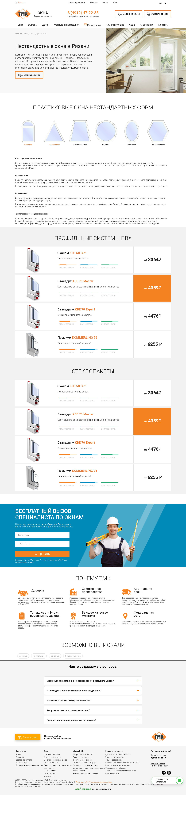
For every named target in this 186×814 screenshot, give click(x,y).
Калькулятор (92, 24)
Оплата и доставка (76, 2)
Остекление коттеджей (66, 24)
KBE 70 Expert (85, 309)
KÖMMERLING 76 (84, 337)
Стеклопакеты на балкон (115, 787)
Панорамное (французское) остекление (122, 782)
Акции (105, 2)
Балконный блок (112, 793)
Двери (45, 24)
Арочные (23, 675)
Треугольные (38, 675)
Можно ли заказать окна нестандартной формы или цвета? (93, 699)
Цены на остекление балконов (118, 774)
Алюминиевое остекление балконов (120, 790)
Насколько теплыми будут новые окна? (93, 719)
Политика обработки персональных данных (94, 801)
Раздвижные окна (73, 675)
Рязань (21, 2)
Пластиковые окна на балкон (117, 784)
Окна (20, 24)
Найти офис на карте (159, 785)
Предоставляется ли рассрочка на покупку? (93, 739)
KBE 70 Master (83, 281)
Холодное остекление (114, 776)
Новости (94, 2)
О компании (146, 24)
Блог (115, 2)
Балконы (32, 24)
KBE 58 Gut (78, 253)
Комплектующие (115, 24)
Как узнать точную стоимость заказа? (93, 729)
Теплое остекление (113, 779)
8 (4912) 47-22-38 (83, 12)
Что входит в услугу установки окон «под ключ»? (93, 709)
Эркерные (55, 675)
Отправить (42, 573)
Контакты (163, 24)
